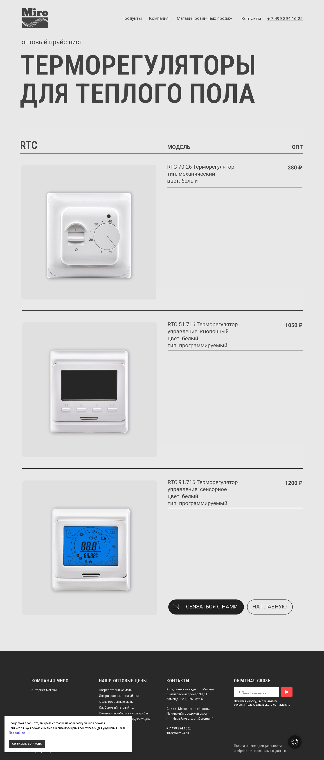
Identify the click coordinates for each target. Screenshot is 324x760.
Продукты (132, 18)
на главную (269, 607)
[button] (176, 606)
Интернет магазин (45, 690)
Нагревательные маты (116, 690)
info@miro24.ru (177, 733)
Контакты (251, 18)
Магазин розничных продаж (204, 18)
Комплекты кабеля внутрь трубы (123, 713)
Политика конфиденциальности (258, 746)
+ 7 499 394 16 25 (178, 728)
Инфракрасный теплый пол (119, 696)
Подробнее (17, 733)
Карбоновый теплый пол (117, 707)
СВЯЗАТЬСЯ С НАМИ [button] (212, 607)
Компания (159, 18)
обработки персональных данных (261, 751)
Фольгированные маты (116, 701)
